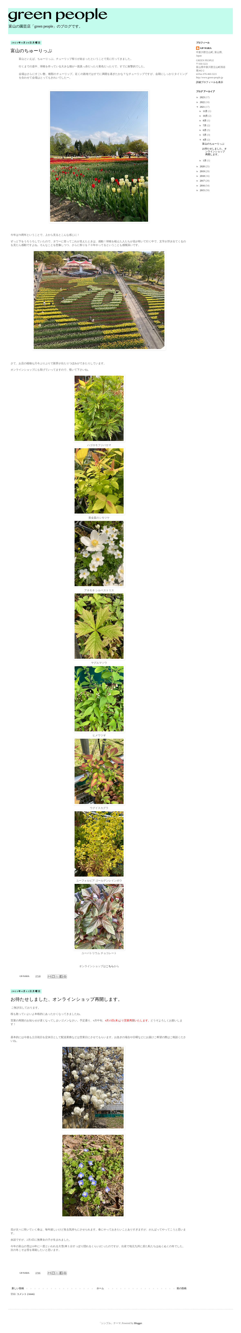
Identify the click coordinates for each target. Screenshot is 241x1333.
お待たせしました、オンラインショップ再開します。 (66, 999)
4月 (205, 139)
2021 (202, 106)
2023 (202, 97)
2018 (202, 176)
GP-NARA (205, 48)
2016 (202, 185)
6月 (205, 130)
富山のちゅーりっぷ (31, 50)
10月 (205, 115)
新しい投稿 (18, 1288)
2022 (202, 102)
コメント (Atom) (25, 1294)
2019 (202, 171)
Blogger (138, 1323)
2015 (202, 190)
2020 (202, 166)
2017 (202, 180)
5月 (205, 134)
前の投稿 (181, 1288)
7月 (205, 125)
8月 (205, 120)
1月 (205, 160)
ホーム (100, 1288)
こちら (110, 966)
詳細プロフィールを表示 (209, 82)
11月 (205, 111)
